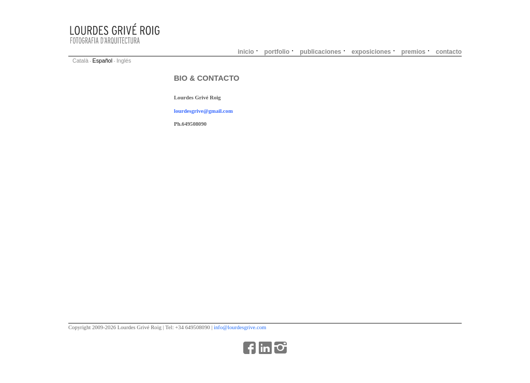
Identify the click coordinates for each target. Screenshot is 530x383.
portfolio (277, 51)
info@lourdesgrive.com (240, 327)
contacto (449, 51)
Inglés (123, 60)
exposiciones (371, 51)
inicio (246, 51)
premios (413, 51)
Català (80, 60)
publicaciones (320, 51)
